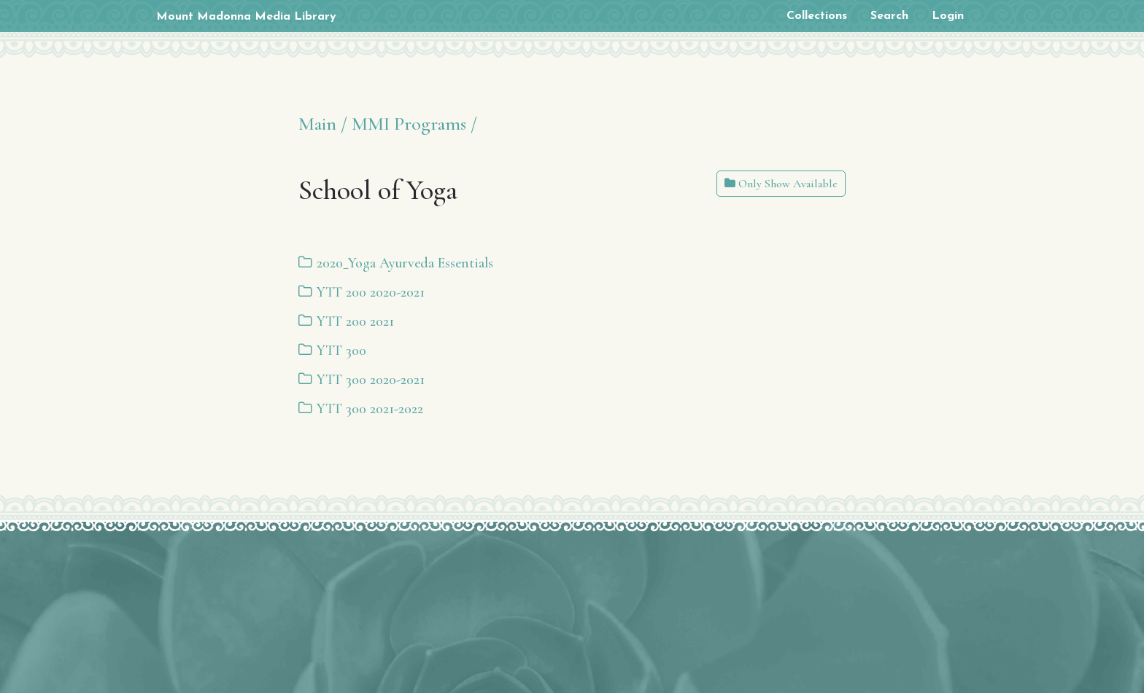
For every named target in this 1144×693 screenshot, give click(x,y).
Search (889, 16)
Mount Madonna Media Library (246, 17)
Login (948, 16)
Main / (322, 123)
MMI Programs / (414, 123)
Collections (816, 16)
